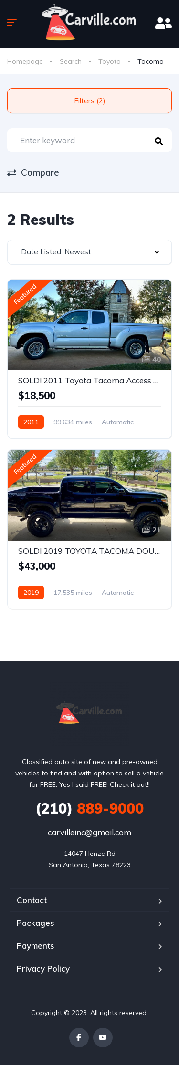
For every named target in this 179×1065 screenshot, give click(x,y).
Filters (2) (89, 100)
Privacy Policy (43, 969)
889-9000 (89, 808)
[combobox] (89, 252)
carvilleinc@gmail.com (89, 832)
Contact (32, 900)
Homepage (25, 61)
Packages (35, 923)
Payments (35, 946)
